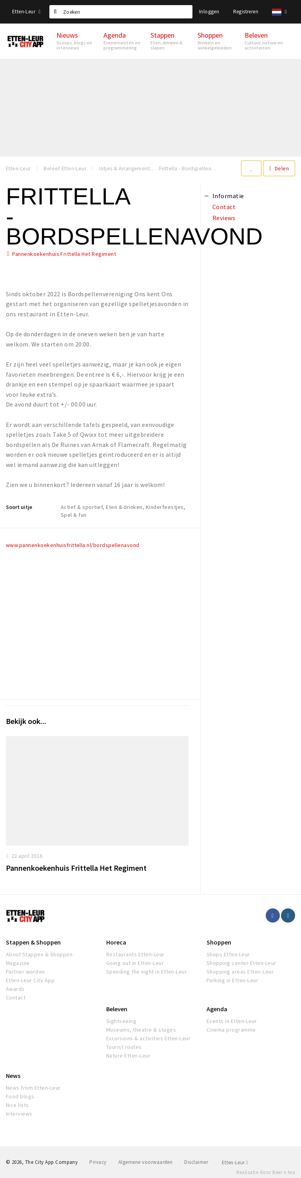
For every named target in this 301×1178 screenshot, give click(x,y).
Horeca (116, 942)
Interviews (19, 1113)
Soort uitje (19, 507)
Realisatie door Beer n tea (265, 1172)
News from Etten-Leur (33, 1087)
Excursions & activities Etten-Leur (148, 1038)
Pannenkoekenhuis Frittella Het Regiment (64, 253)
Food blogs (20, 1096)
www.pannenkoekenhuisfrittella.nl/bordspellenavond (73, 545)
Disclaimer (196, 1162)
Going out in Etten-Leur (135, 962)
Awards (15, 988)
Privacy (97, 1162)
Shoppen (219, 942)
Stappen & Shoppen (33, 942)
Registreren (245, 11)
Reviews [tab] (223, 218)
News (13, 1076)
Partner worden (25, 971)
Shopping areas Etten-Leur (240, 971)
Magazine (18, 962)
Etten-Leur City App (30, 980)
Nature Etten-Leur (128, 1055)
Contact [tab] (224, 207)
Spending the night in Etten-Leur (146, 971)
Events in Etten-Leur (232, 1021)
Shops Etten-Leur (228, 954)
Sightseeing (121, 1021)
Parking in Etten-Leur (232, 980)
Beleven (116, 1009)
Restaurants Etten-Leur (135, 954)
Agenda (217, 1009)
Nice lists (17, 1105)
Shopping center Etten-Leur (241, 962)
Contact (15, 997)
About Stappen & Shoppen (39, 954)
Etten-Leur (26, 11)
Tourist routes (124, 1046)
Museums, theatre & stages (141, 1029)
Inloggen (209, 11)
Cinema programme (231, 1029)
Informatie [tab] (228, 196)
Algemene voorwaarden (145, 1162)
